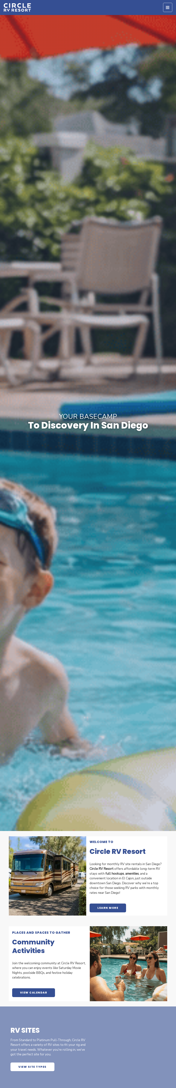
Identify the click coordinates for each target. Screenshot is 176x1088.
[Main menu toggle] (167, 8)
